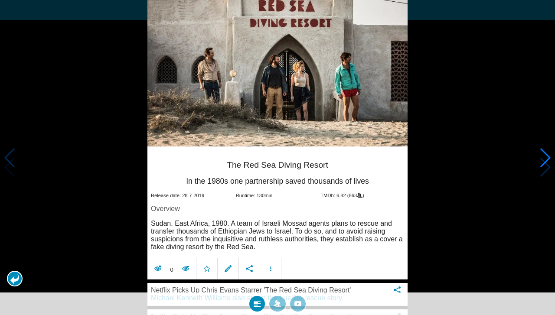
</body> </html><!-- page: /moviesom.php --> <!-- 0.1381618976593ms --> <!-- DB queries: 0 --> (277, 157)
